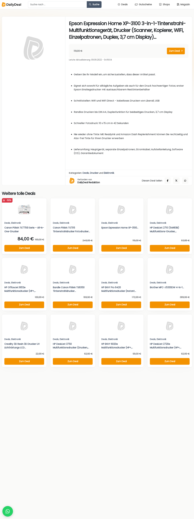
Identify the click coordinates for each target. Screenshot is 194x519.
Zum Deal (176, 50)
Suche (94, 4)
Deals (86, 173)
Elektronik (109, 173)
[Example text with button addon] (57, 4)
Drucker (94, 173)
